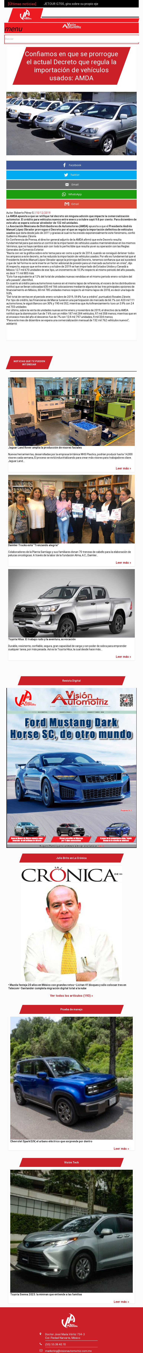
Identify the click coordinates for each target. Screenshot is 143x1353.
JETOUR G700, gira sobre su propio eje (71, 4)
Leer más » (123, 467)
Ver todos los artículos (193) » (71, 994)
